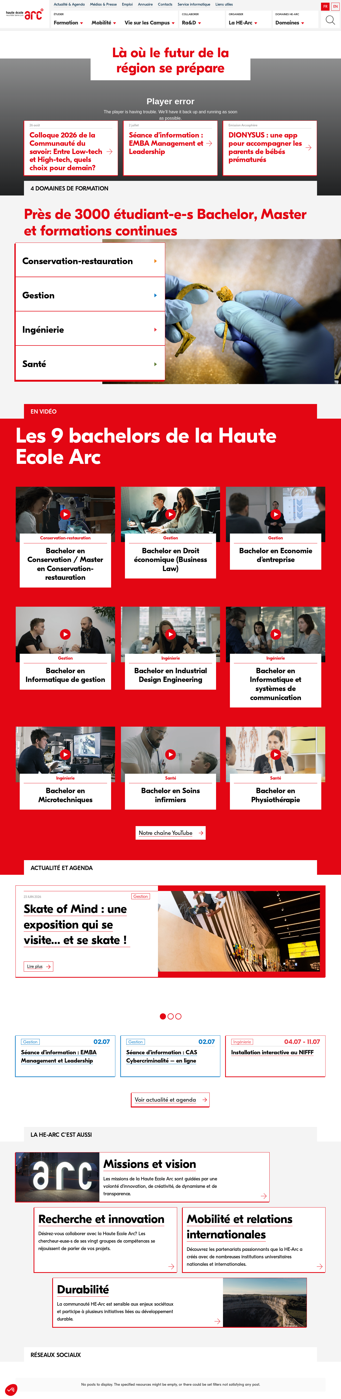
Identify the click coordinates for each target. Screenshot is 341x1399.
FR (325, 6)
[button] (68, 22)
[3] (178, 1016)
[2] (171, 1016)
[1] (163, 1016)
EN (335, 6)
